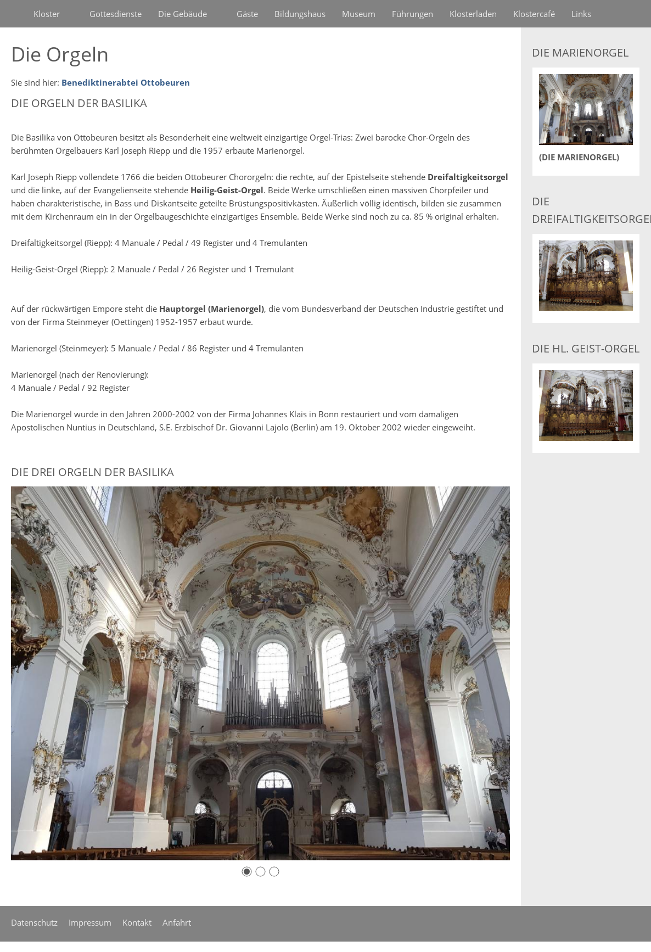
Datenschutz (34, 922)
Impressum (90, 922)
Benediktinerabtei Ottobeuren (125, 82)
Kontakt (136, 922)
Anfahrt (176, 922)
